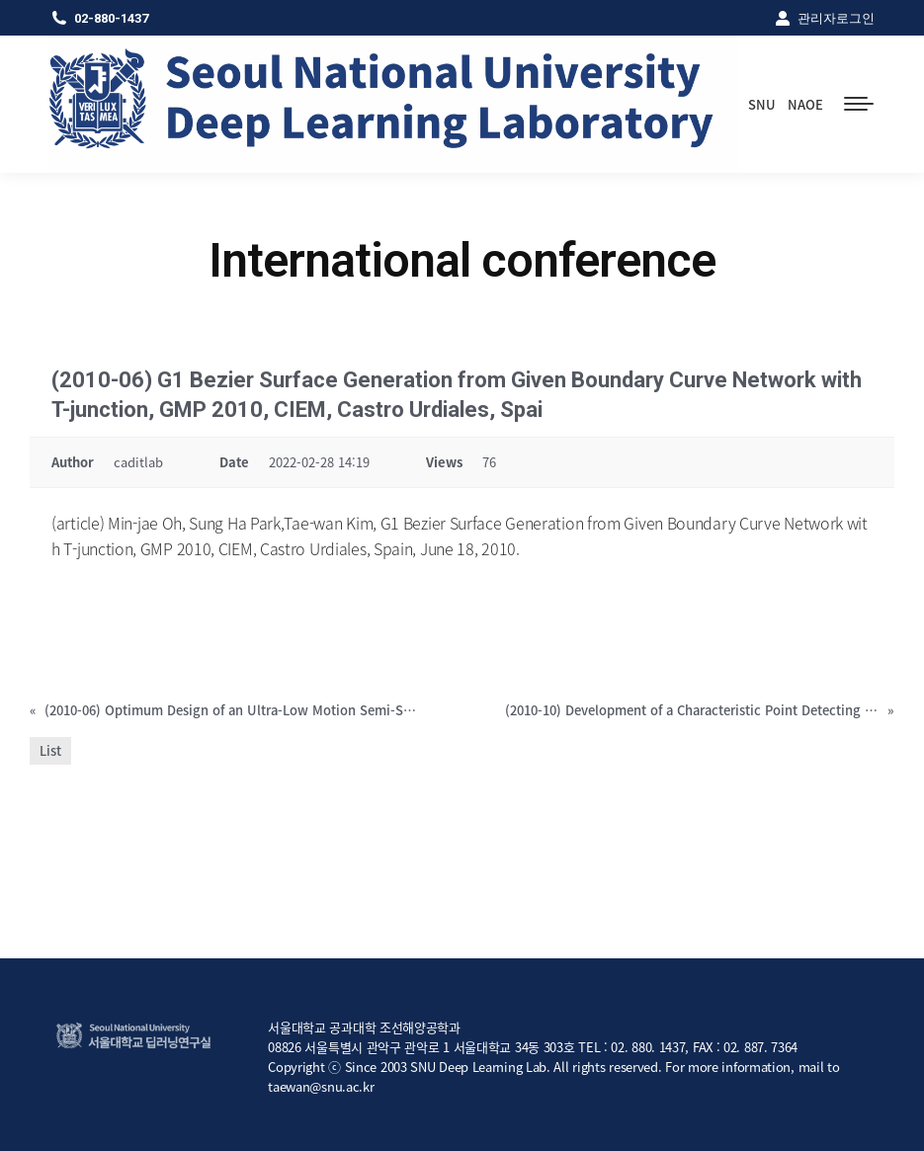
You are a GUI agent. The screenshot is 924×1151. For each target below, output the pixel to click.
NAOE (805, 104)
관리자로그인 (824, 18)
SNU (762, 104)
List (50, 750)
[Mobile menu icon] (859, 104)
